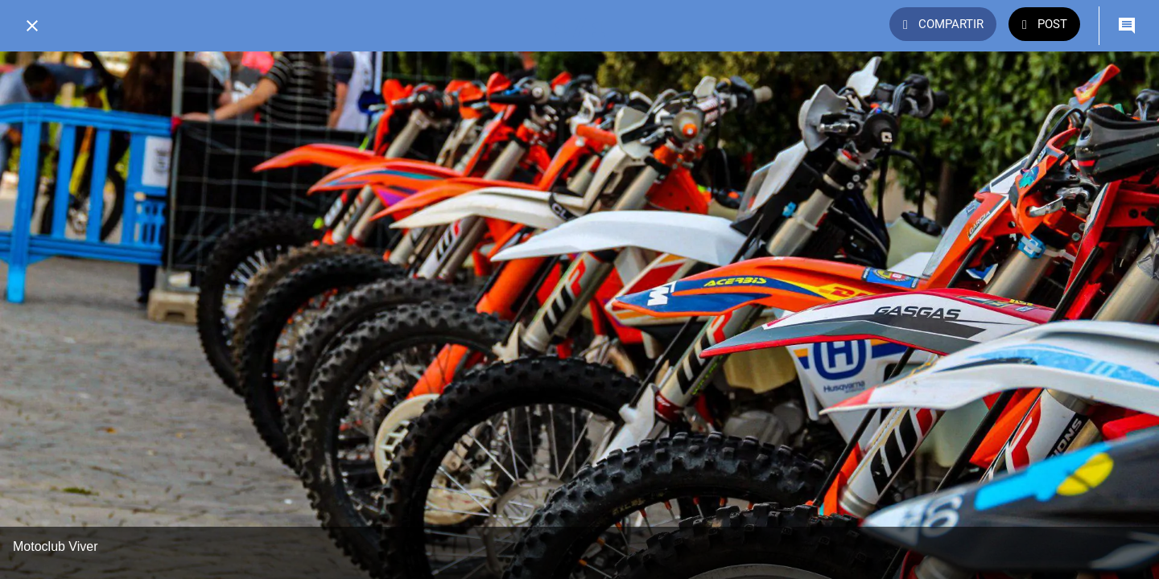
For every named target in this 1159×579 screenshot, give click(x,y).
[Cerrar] (32, 25)
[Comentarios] (1126, 25)
